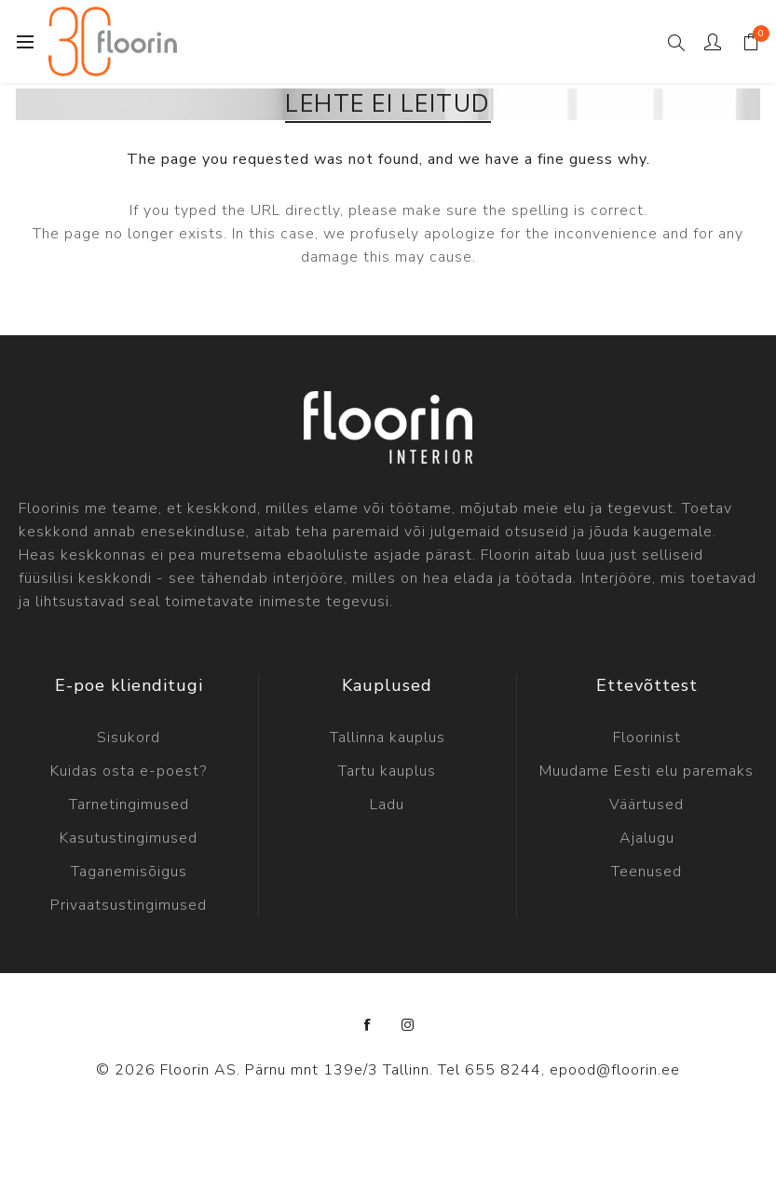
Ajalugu (646, 838)
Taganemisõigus (129, 871)
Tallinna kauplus (387, 737)
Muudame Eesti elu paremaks (646, 771)
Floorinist (647, 737)
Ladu (387, 804)
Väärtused (646, 804)
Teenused (646, 871)
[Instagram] (408, 1025)
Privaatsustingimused (128, 905)
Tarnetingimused (129, 804)
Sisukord (128, 737)
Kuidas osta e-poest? (128, 771)
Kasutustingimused (128, 838)
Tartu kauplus (387, 771)
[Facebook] (368, 1025)
